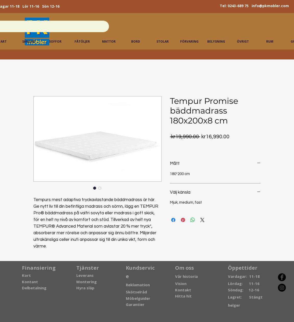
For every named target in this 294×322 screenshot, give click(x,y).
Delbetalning (34, 287)
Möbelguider (138, 298)
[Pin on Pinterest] (183, 220)
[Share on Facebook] (173, 220)
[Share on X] (202, 220)
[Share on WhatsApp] (193, 220)
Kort (26, 275)
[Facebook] (282, 277)
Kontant (30, 281)
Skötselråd (136, 291)
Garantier (135, 304)
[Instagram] (282, 288)
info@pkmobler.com (270, 5)
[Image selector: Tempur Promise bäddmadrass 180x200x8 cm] (94, 188)
